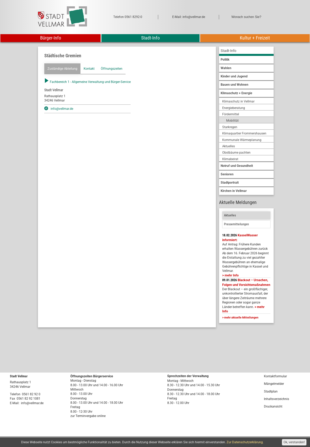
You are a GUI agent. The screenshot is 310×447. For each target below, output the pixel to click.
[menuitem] (246, 51)
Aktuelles (230, 215)
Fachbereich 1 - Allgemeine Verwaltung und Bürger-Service (87, 82)
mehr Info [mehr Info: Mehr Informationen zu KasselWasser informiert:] (232, 275)
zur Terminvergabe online (88, 416)
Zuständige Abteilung (62, 68)
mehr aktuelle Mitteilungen (241, 317)
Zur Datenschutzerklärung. (245, 442)
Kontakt (89, 68)
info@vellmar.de (62, 109)
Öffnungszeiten (111, 68)
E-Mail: (14, 403)
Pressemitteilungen (236, 224)
